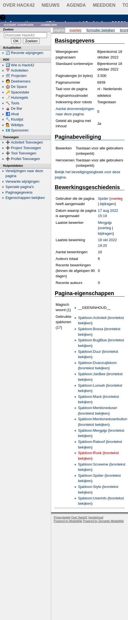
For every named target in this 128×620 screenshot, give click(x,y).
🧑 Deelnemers (18, 81)
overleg (117, 198)
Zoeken (8, 29)
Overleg (75, 30)
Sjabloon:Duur (89, 351)
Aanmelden (49, 24)
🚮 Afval (12, 114)
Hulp (11, 17)
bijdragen (107, 204)
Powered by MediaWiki (68, 521)
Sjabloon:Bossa (90, 329)
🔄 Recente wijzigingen (24, 53)
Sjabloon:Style (89, 487)
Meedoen (104, 5)
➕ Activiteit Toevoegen (24, 142)
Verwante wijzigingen (22, 181)
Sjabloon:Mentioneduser (97, 408)
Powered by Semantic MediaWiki (103, 521)
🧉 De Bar (14, 108)
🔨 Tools (13, 103)
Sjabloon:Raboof (91, 442)
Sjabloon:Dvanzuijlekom (97, 363)
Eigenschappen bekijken (25, 198)
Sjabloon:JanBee (91, 374)
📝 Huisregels (17, 97)
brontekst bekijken (93, 368)
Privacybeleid (62, 517)
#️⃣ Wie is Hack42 (20, 65)
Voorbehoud (95, 517)
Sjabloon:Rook (90, 453)
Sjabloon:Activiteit (92, 318)
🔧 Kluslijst (14, 119)
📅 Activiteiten (17, 70)
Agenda (76, 5)
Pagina (58, 30)
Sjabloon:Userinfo (92, 498)
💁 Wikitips (14, 125)
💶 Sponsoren (17, 130)
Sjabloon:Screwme (93, 464)
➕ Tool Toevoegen (21, 153)
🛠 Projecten (16, 76)
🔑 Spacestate (17, 92)
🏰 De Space (16, 86)
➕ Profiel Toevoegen (23, 159)
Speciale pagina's (20, 187)
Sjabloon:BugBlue (92, 340)
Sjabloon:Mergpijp (92, 430)
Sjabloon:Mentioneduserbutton (102, 419)
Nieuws (51, 5)
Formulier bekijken (100, 30)
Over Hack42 (19, 5)
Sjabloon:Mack (90, 396)
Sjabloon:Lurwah (91, 385)
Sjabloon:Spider (91, 475)
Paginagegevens (19, 192)
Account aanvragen (19, 24)
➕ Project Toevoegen (23, 148)
